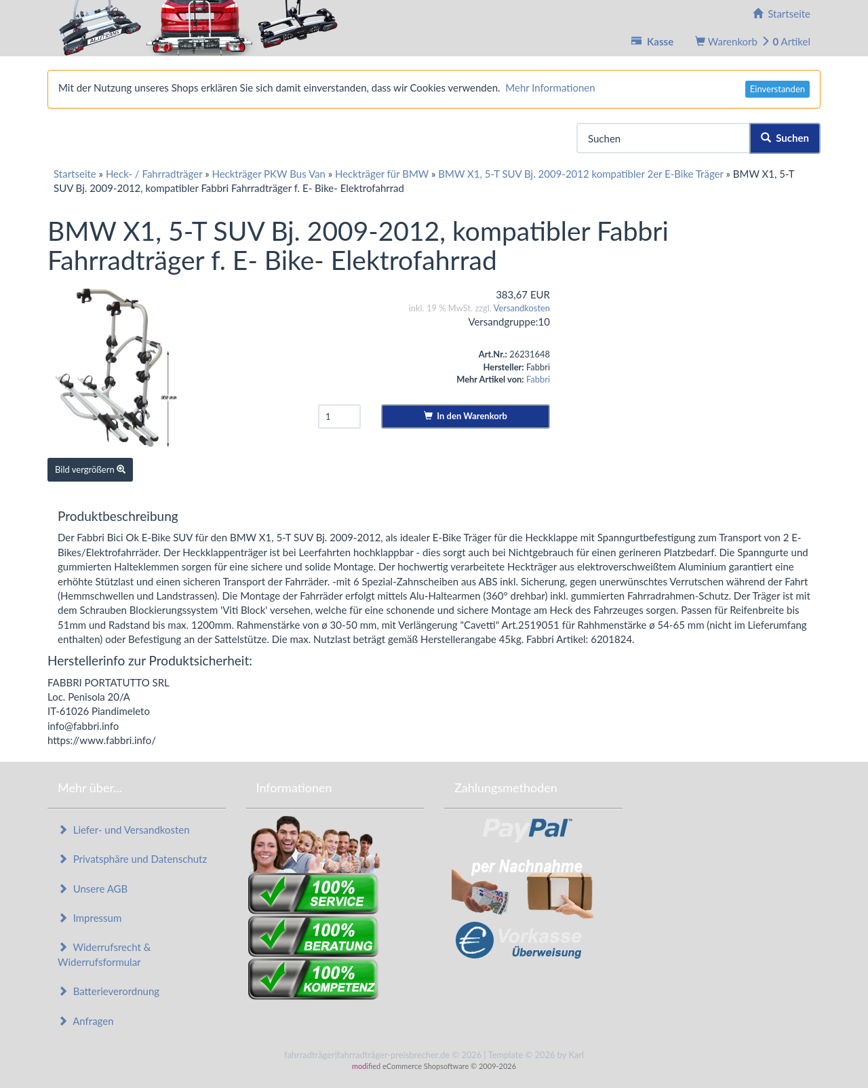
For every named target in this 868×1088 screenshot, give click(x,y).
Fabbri (538, 379)
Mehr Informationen (550, 87)
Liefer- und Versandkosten (124, 829)
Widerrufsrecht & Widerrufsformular (104, 954)
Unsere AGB (92, 888)
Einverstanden (777, 88)
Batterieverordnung (108, 991)
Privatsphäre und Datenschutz (132, 859)
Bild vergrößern (90, 469)
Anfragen (86, 1021)
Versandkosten (522, 308)
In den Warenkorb (465, 415)
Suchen (785, 138)
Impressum (89, 918)
